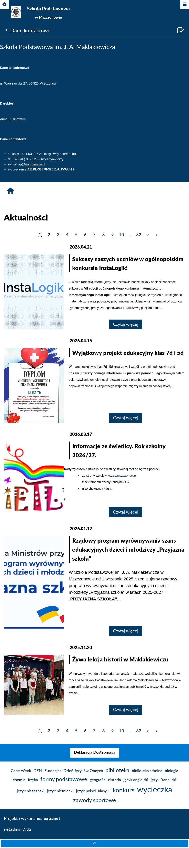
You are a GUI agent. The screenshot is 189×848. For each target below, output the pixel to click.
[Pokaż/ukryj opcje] (4, 4)
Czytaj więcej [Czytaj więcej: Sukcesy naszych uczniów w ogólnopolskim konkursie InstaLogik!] (125, 324)
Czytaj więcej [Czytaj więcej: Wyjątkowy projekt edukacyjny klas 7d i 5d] (125, 418)
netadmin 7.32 (17, 829)
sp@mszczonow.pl (31, 164)
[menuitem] (94, 753)
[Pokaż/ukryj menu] (184, 4)
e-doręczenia (17, 169)
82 (138, 235)
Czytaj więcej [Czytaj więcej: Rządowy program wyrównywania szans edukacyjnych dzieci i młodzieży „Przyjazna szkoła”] (125, 631)
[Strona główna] (10, 191)
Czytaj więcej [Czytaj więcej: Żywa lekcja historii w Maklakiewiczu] (125, 710)
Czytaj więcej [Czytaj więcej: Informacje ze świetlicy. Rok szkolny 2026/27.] (125, 512)
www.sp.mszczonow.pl (121, 475)
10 (121, 235)
